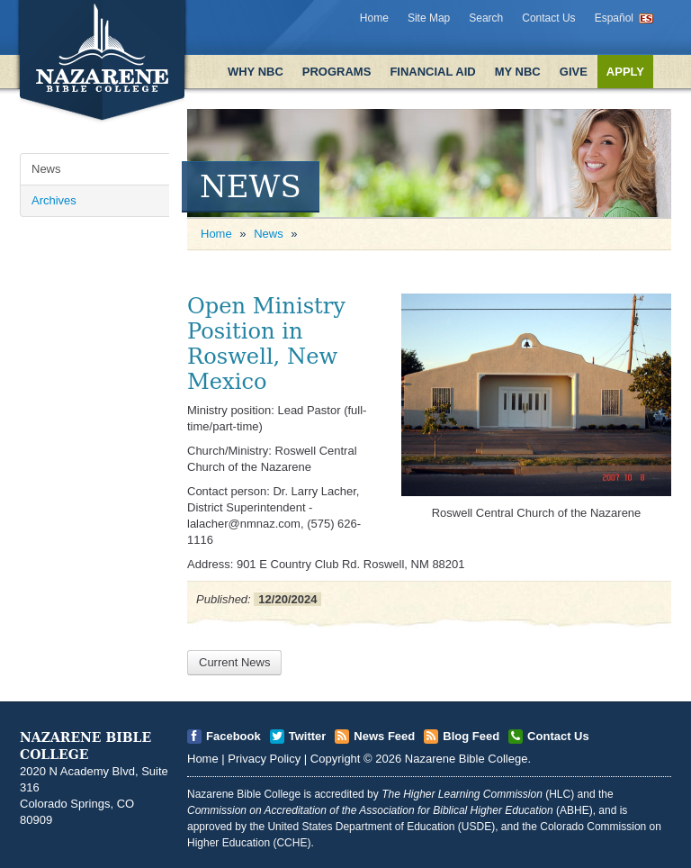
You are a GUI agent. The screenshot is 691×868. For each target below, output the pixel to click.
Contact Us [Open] (558, 736)
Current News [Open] (234, 662)
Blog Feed (471, 736)
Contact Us (548, 18)
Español (614, 18)
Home (374, 18)
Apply (625, 71)
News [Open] (46, 169)
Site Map (429, 18)
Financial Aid (432, 71)
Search (486, 18)
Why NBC (255, 71)
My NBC (518, 71)
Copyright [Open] (335, 758)
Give (574, 71)
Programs (337, 71)
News (268, 233)
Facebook (233, 736)
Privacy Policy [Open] (264, 758)
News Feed (384, 736)
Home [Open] (216, 233)
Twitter (308, 736)
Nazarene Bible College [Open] (466, 758)
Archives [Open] (53, 200)
